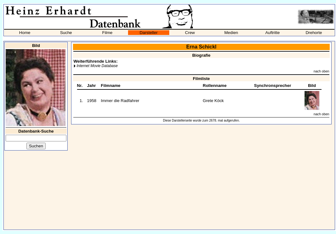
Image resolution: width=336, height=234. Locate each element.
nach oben (321, 71)
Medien (231, 32)
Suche (66, 32)
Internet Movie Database (97, 66)
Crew (190, 32)
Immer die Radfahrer (120, 100)
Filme (107, 32)
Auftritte (272, 32)
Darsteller (149, 32)
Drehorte (313, 32)
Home (25, 32)
